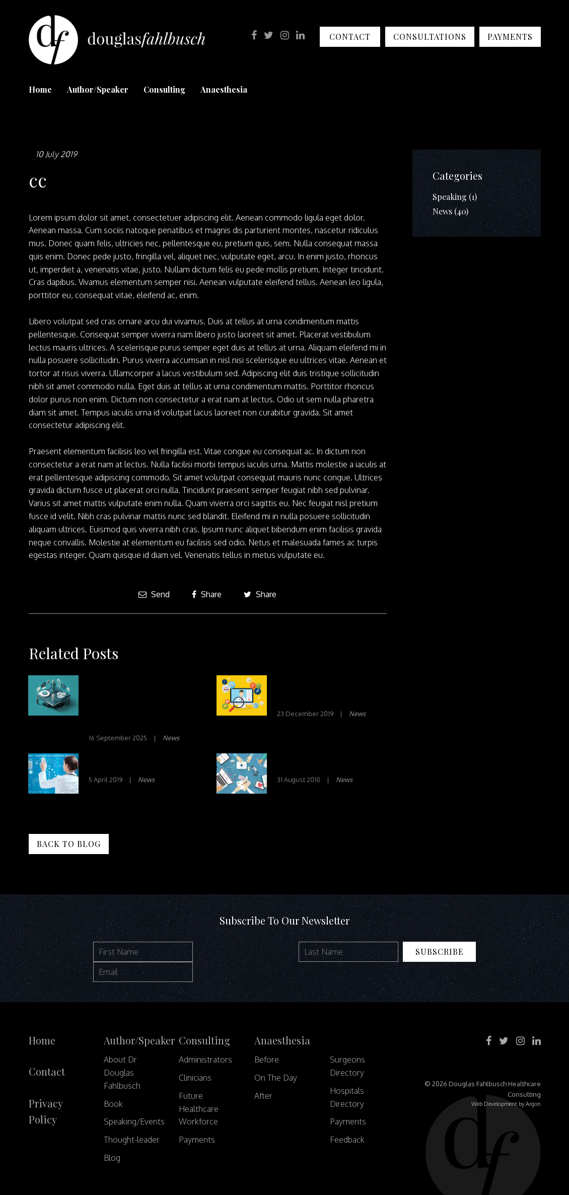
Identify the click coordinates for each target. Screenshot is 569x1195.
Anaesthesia (223, 89)
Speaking (450, 196)
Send (154, 594)
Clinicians (195, 1078)
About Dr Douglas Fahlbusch (122, 1073)
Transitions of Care (321, 763)
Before (266, 1060)
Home (40, 89)
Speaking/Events (134, 1121)
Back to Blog (69, 843)
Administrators (205, 1060)
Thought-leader (132, 1140)
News (171, 738)
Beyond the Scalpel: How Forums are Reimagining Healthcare (133, 703)
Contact (350, 36)
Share (207, 594)
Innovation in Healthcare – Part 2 (320, 691)
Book (113, 1104)
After (263, 1096)
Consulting (164, 89)
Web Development (494, 1103)
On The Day (275, 1078)
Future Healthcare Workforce (199, 1109)
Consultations (429, 36)
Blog (112, 1158)
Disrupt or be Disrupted (143, 763)
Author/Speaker (97, 89)
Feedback (347, 1140)
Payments (510, 36)
